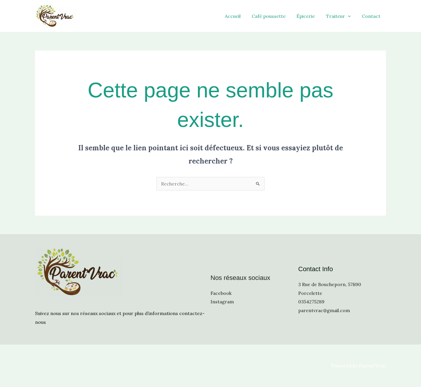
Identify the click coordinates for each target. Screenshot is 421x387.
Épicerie (310, 16)
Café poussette (274, 16)
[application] (350, 16)
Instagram (222, 302)
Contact (372, 16)
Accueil (240, 16)
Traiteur (341, 16)
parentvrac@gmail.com (324, 310)
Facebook (221, 293)
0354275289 (311, 302)
